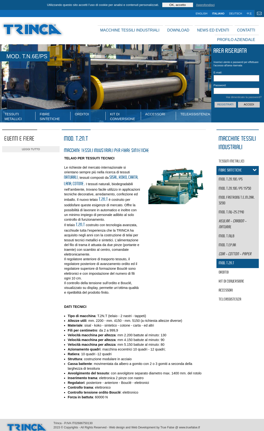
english (201, 13)
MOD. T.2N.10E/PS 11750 (235, 189)
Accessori (155, 114)
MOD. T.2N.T (226, 263)
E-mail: (218, 72)
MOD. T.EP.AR (227, 245)
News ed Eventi (213, 30)
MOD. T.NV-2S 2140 (231, 212)
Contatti (246, 30)
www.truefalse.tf (189, 427)
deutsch (235, 13)
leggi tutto (31, 149)
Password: (220, 85)
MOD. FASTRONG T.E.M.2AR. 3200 (237, 200)
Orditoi (82, 114)
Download (178, 30)
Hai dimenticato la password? (244, 97)
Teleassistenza (195, 114)
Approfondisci (205, 5)
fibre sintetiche (50, 116)
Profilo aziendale (236, 40)
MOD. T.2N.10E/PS (231, 179)
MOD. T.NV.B (226, 236)
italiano (218, 13)
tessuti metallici (13, 116)
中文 (249, 13)
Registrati (225, 104)
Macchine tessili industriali (129, 30)
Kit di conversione (122, 116)
